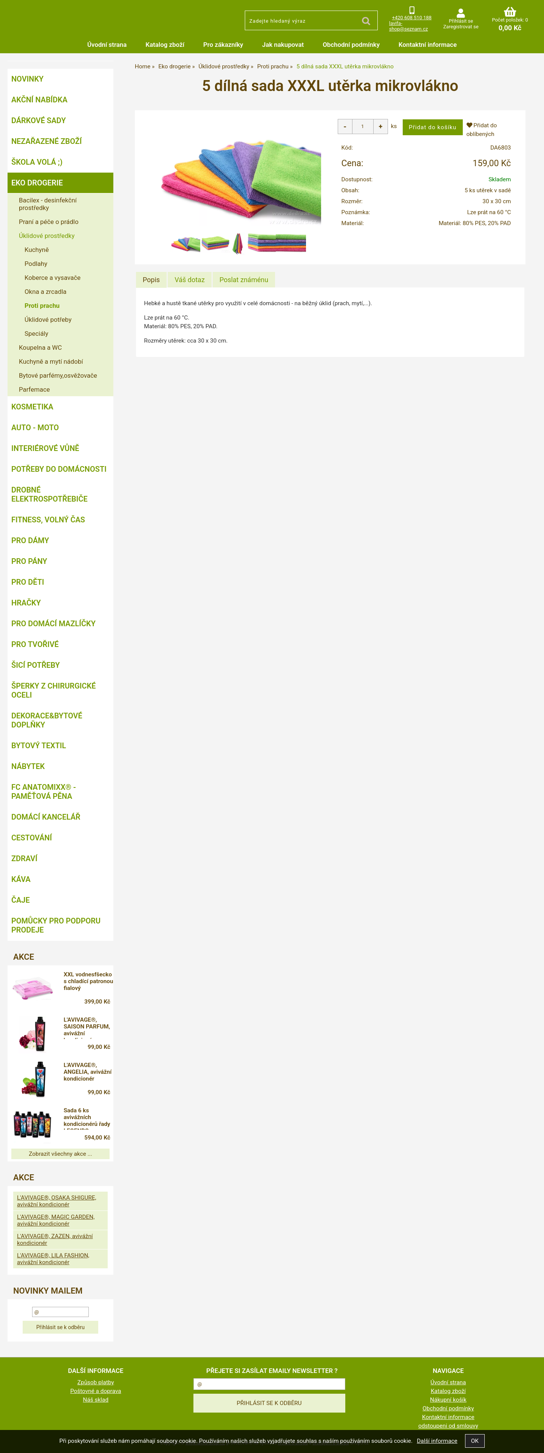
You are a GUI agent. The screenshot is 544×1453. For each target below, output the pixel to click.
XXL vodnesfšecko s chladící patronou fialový (88, 981)
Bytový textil (38, 745)
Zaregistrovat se (460, 26)
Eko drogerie (37, 182)
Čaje (20, 900)
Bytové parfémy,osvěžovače (58, 375)
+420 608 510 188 (412, 17)
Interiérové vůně (45, 448)
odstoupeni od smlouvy (448, 1425)
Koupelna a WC (40, 347)
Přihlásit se (461, 21)
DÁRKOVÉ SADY (38, 120)
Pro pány (29, 561)
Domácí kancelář (45, 816)
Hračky (26, 602)
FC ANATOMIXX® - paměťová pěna (43, 792)
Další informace (437, 1441)
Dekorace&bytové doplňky (46, 720)
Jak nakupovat (283, 44)
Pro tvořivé (35, 644)
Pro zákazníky (223, 44)
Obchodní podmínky (351, 44)
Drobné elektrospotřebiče (49, 494)
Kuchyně (37, 249)
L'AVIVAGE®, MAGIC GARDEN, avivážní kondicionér (55, 1220)
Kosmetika (32, 406)
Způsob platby (95, 1382)
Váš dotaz (190, 280)
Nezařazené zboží (46, 141)
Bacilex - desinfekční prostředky (48, 204)
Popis (151, 280)
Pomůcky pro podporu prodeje (55, 925)
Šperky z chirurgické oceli (53, 690)
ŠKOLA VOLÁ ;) (36, 162)
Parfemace (34, 389)
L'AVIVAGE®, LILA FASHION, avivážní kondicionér (53, 1259)
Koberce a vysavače (52, 277)
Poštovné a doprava (95, 1391)
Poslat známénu (243, 280)
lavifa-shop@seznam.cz (408, 26)
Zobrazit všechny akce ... (60, 1153)
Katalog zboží (164, 44)
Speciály (36, 333)
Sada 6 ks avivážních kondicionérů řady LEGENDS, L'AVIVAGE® (86, 1118)
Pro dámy (30, 540)
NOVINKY (27, 78)
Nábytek (28, 766)
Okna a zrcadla (45, 291)
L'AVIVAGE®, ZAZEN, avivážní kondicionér (55, 1239)
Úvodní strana (107, 44)
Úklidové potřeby (48, 319)
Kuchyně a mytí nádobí (51, 361)
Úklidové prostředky (46, 235)
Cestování (31, 837)
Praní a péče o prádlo (49, 221)
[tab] (151, 280)
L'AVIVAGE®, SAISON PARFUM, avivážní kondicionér (86, 1027)
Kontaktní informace (428, 44)
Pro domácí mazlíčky (53, 623)
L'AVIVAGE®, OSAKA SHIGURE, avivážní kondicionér (56, 1201)
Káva (21, 879)
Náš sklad (96, 1399)
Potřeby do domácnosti (59, 469)
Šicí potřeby (35, 665)
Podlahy (36, 263)
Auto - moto (35, 427)
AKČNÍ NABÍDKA (39, 99)
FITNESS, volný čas (48, 519)
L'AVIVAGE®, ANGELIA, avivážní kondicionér (87, 1072)
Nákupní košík (448, 1399)
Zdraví (24, 858)
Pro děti (27, 582)
